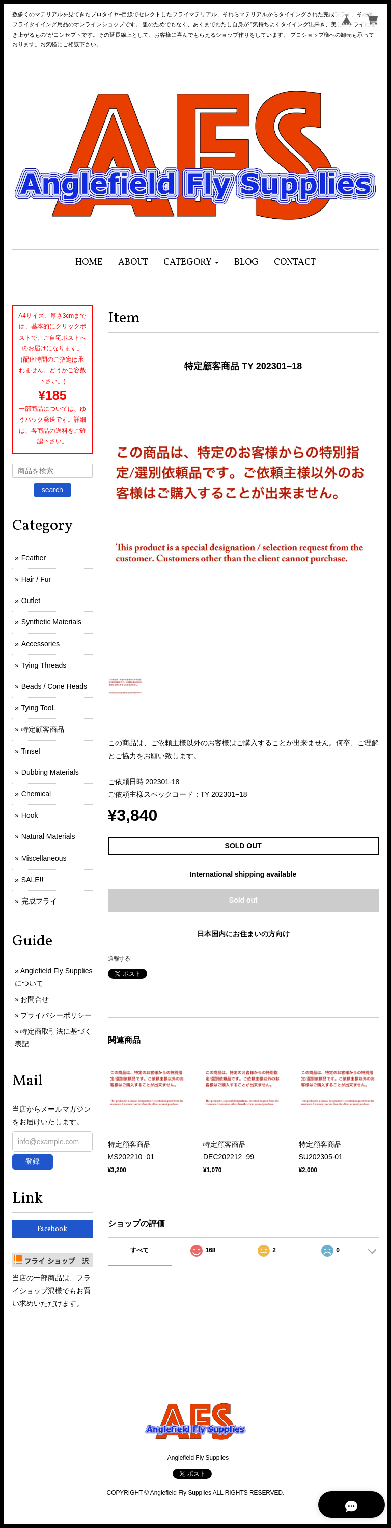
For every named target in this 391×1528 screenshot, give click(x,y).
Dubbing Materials (50, 772)
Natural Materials (48, 836)
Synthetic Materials (51, 622)
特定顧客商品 (42, 729)
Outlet (30, 600)
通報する (119, 958)
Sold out (243, 900)
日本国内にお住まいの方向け (243, 934)
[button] (191, 263)
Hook (29, 815)
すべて (139, 1250)
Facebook (52, 1229)
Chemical (36, 794)
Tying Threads (43, 665)
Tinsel (30, 751)
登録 (32, 1161)
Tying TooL (38, 708)
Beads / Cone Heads (54, 686)
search (52, 490)
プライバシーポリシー (56, 1015)
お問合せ (34, 999)
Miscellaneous (44, 858)
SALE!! (32, 880)
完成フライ (39, 901)
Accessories (40, 644)
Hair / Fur (36, 579)
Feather (33, 558)
